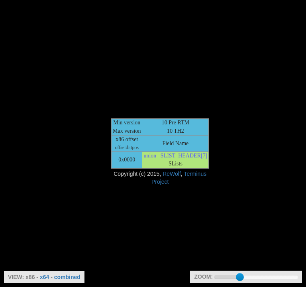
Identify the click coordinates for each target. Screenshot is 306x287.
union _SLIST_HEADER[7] (175, 156)
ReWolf (172, 174)
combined (67, 277)
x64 (44, 277)
